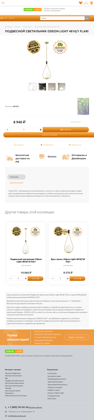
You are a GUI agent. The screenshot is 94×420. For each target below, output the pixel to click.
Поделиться (75, 145)
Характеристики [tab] (16, 182)
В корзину (65, 129)
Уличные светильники (14, 386)
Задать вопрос (76, 337)
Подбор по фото (54, 390)
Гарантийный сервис (55, 382)
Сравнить (19, 145)
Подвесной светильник (14, 381)
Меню (12, 18)
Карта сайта (52, 398)
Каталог (4, 18)
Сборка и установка (55, 387)
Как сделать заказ (54, 376)
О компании (52, 373)
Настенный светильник (14, 383)
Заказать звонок (35, 407)
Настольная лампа (12, 391)
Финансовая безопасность (57, 384)
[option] (26, 255)
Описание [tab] (14, 177)
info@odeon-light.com (17, 416)
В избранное (47, 145)
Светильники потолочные (15, 396)
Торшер (8, 388)
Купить (35, 279)
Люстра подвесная (12, 373)
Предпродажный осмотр (57, 379)
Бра (6, 378)
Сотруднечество (54, 396)
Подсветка (9, 393)
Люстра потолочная (13, 376)
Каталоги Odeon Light (56, 393)
